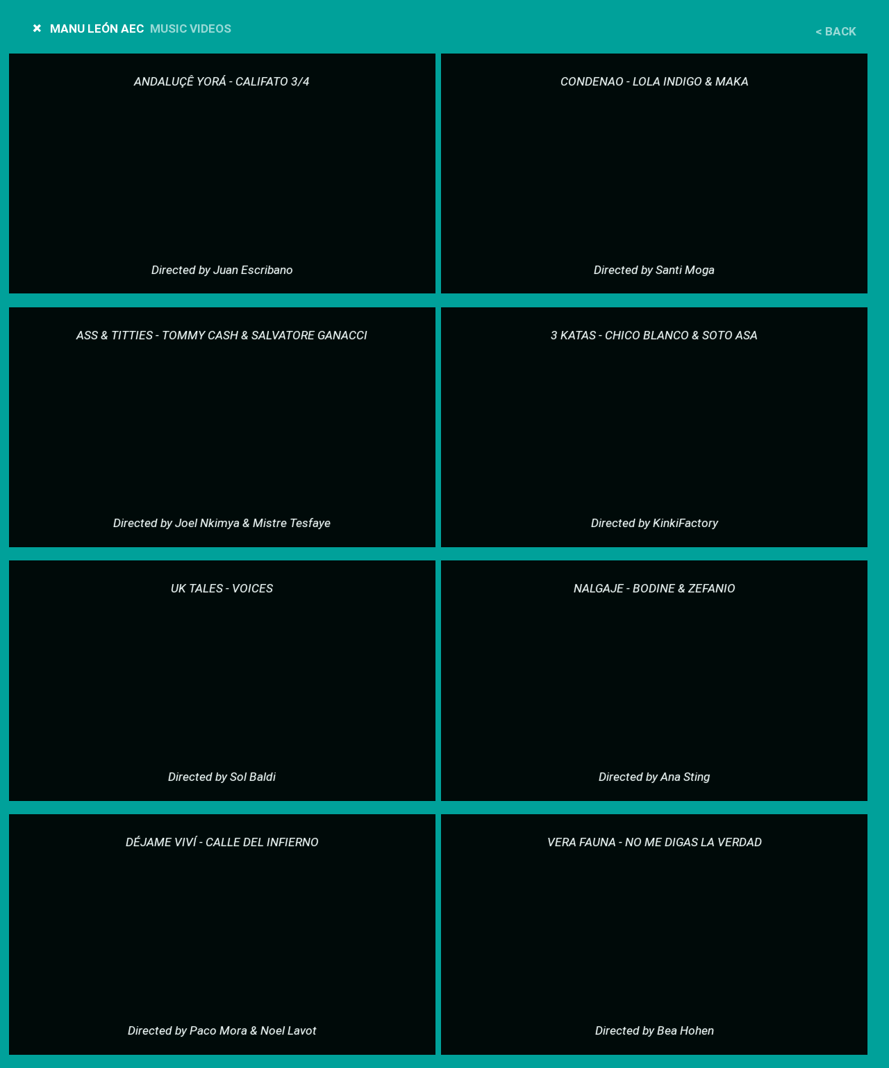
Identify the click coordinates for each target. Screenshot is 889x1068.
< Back (835, 32)
